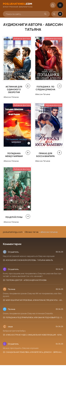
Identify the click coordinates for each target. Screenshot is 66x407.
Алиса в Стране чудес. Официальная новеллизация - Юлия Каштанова (33, 335)
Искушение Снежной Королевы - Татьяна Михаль (28, 260)
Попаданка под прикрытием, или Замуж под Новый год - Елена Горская (33, 317)
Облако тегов (31, 232)
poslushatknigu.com (13, 232)
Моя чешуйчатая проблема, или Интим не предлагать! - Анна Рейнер (33, 300)
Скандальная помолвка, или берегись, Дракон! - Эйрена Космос (33, 352)
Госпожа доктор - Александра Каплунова (25, 280)
